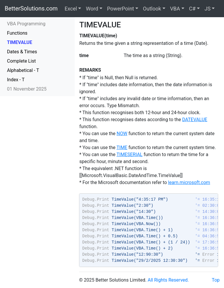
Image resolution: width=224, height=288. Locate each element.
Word (92, 9)
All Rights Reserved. (168, 280)
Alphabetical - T (23, 70)
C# (192, 9)
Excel (71, 9)
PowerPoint (120, 9)
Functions (17, 33)
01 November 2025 (26, 89)
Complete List (21, 61)
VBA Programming (26, 23)
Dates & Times (22, 51)
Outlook (152, 9)
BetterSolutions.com (31, 8)
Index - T (15, 79)
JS (207, 9)
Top (216, 280)
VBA (175, 9)
